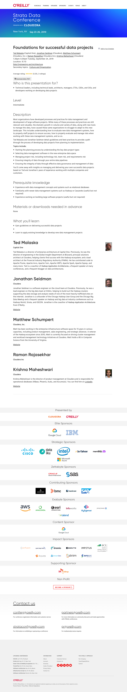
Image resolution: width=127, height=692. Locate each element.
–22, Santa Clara (22, 666)
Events (70, 5)
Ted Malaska (18, 53)
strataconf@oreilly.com (29, 626)
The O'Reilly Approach (86, 656)
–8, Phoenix (27, 663)
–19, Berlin (24, 668)
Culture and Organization (40, 67)
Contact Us (46, 670)
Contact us (24, 604)
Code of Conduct (47, 666)
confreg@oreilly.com (27, 612)
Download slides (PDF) (23, 79)
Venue (77, 5)
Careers (81, 663)
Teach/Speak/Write (84, 661)
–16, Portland (20, 659)
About (84, 5)
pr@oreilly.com (71, 626)
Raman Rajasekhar (35, 55)
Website (16, 309)
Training (46, 5)
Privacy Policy (47, 668)
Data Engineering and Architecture (28, 64)
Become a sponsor (63, 587)
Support (59, 656)
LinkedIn (88, 381)
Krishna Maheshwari (65, 55)
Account (45, 661)
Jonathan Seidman (44, 53)
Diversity (45, 663)
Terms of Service (17, 685)
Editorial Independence (34, 685)
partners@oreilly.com (76, 612)
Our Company (82, 659)
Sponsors (62, 5)
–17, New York (22, 661)
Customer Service (61, 659)
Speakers (54, 5)
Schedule (37, 5)
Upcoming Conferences (20, 656)
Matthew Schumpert (72, 53)
